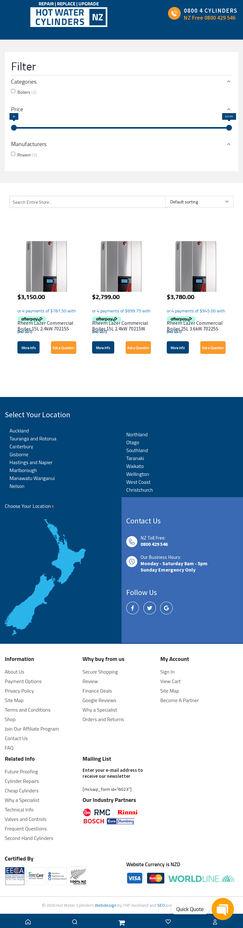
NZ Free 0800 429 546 (209, 17)
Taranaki (135, 458)
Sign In (167, 671)
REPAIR (47, 3)
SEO (161, 905)
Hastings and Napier (31, 462)
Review (90, 681)
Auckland (19, 430)
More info (29, 347)
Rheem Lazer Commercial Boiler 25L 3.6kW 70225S (195, 326)
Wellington (137, 474)
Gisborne (18, 454)
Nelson (16, 486)
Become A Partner (179, 700)
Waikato (135, 466)
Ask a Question (63, 347)
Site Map (169, 690)
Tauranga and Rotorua (32, 438)
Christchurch (139, 490)
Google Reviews (99, 700)
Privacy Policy (19, 690)
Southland (137, 450)
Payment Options (23, 681)
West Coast (138, 482)
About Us (14, 671)
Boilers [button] (26, 92)
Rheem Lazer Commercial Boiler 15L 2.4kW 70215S (45, 326)
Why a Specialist (100, 710)
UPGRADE (88, 3)
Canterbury (21, 446)
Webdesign (106, 905)
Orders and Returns (103, 719)
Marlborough (23, 470)
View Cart (170, 681)
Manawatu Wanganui (32, 478)
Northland (137, 434)
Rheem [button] (27, 155)
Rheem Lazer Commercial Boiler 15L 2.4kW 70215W (120, 326)
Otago (132, 442)
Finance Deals (97, 690)
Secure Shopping (100, 671)
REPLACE (66, 3)
